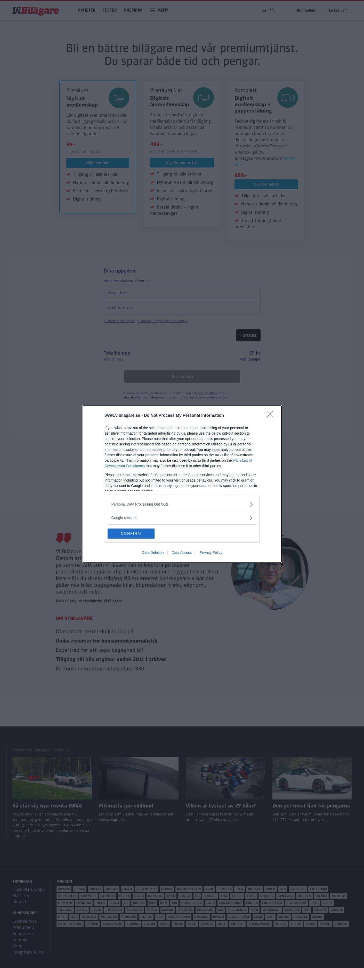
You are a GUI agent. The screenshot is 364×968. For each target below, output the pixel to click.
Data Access (182, 553)
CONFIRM (132, 534)
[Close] (271, 416)
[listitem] (182, 504)
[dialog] (182, 484)
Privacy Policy (211, 553)
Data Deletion (153, 553)
